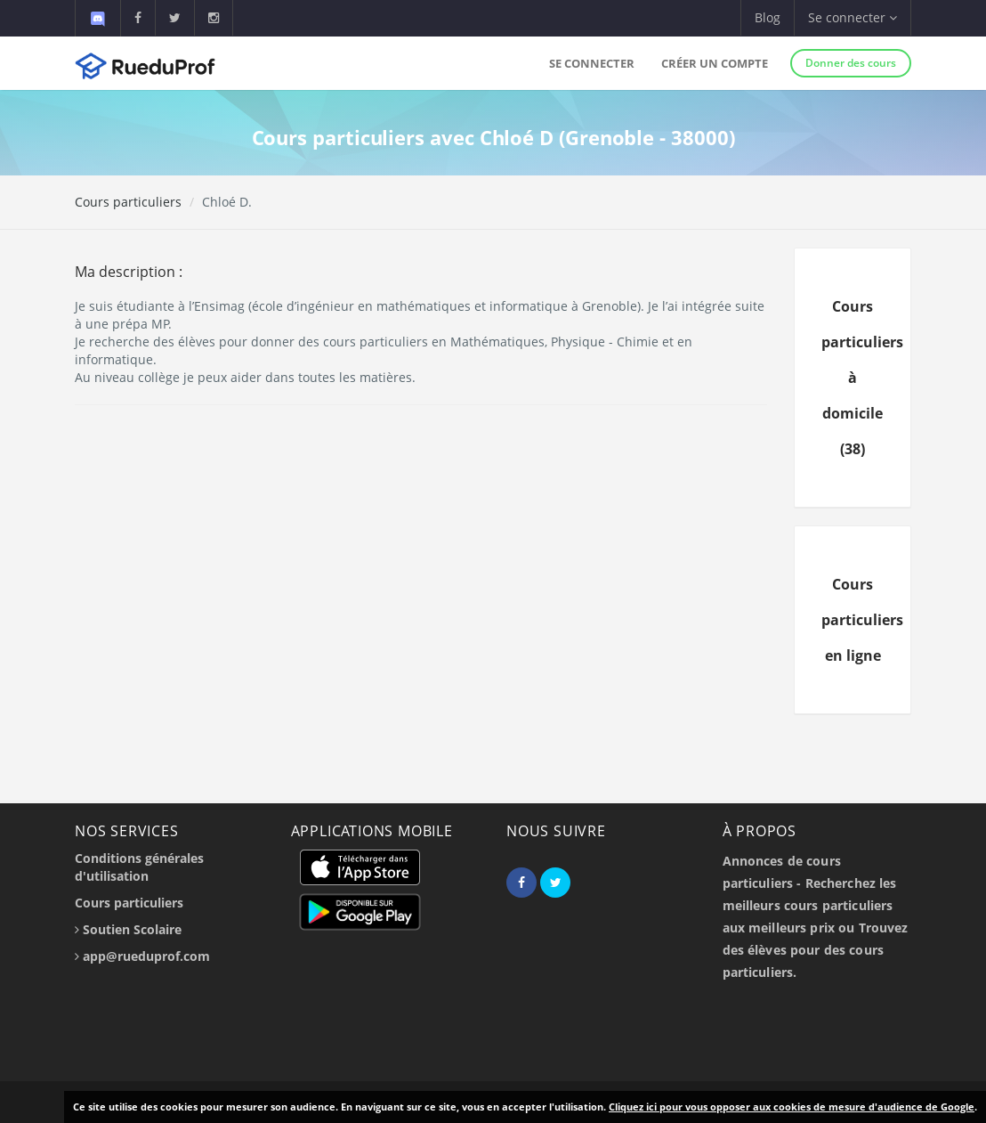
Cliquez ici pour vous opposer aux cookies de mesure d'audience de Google (791, 1106)
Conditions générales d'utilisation (139, 867)
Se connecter (591, 63)
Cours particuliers (128, 201)
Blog (767, 17)
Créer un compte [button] (714, 63)
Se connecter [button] (852, 17)
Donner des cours (850, 62)
